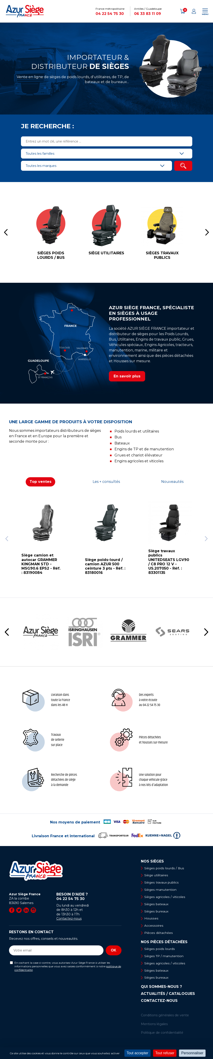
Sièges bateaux (156, 904)
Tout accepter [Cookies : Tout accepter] (137, 1053)
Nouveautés (172, 481)
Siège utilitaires (156, 875)
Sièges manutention (160, 890)
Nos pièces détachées (164, 942)
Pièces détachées (158, 933)
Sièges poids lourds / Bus (164, 868)
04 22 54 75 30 (110, 14)
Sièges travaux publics (161, 883)
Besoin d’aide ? (88, 896)
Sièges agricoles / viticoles (165, 897)
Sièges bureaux (156, 912)
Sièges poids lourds (159, 949)
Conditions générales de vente (165, 1016)
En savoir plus (127, 376)
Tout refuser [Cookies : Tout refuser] (164, 1053)
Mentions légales (154, 1025)
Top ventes (40, 481)
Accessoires (153, 926)
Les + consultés (106, 481)
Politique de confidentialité (162, 1034)
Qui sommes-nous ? (161, 988)
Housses (151, 919)
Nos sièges (152, 861)
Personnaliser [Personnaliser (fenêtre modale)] (192, 1053)
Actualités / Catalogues (168, 995)
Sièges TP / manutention (164, 957)
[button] (5, 232)
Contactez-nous (69, 918)
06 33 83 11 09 (147, 14)
